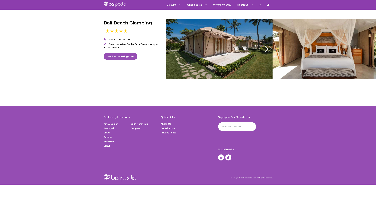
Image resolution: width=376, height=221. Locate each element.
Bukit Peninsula (139, 124)
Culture (174, 4)
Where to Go (197, 4)
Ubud (107, 132)
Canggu (108, 137)
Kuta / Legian (111, 124)
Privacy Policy (168, 132)
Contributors (168, 128)
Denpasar (136, 128)
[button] (268, 49)
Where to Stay (222, 4)
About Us (245, 4)
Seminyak (109, 128)
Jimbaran (109, 141)
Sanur (107, 145)
